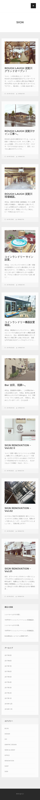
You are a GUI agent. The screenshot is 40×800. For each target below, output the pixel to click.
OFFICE (7, 755)
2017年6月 (8, 671)
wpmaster (21, 93)
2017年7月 (8, 666)
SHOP (6, 766)
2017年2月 (8, 693)
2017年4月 (8, 682)
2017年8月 (8, 661)
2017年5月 (8, 677)
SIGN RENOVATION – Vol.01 (18, 570)
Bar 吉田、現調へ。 (16, 385)
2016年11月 (8, 709)
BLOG (7, 728)
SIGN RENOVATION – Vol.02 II (18, 446)
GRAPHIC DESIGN (10, 745)
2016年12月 (8, 704)
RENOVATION (9, 761)
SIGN (6, 771)
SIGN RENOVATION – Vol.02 (18, 509)
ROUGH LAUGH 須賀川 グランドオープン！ (18, 69)
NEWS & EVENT (10, 750)
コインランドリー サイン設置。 (19, 258)
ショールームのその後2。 (13, 614)
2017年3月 (8, 688)
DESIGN (7, 734)
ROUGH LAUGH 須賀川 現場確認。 (18, 195)
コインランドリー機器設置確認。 (20, 323)
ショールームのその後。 (12, 625)
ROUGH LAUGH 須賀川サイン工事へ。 (20, 132)
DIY (6, 739)
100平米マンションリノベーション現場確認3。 (20, 620)
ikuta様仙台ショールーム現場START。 (17, 636)
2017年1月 (8, 698)
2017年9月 (8, 655)
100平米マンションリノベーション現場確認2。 (20, 631)
